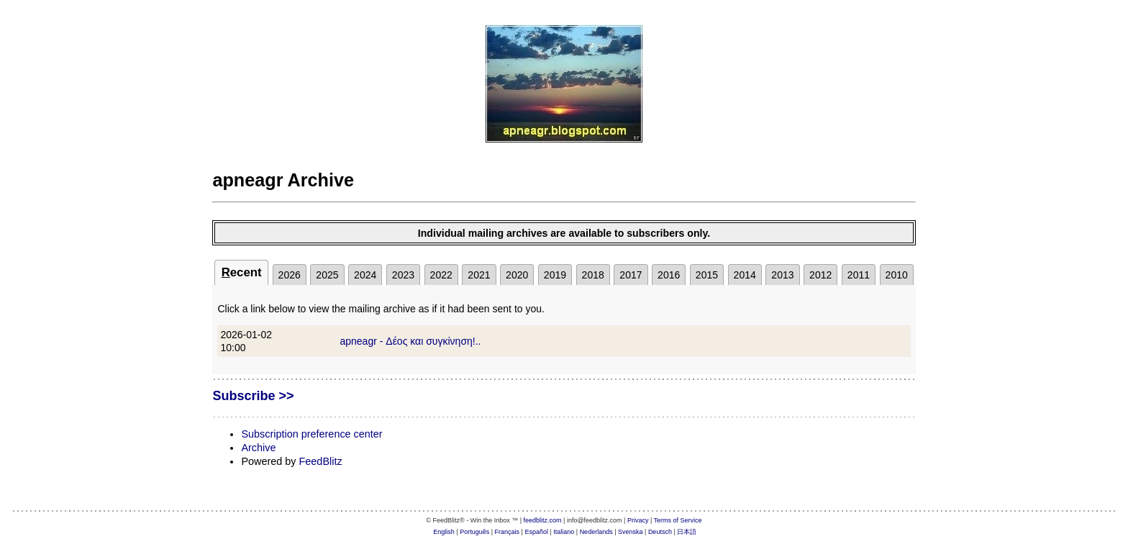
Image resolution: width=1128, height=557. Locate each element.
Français (507, 531)
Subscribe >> (253, 396)
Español (536, 531)
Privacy (638, 520)
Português (474, 531)
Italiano (563, 531)
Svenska (630, 531)
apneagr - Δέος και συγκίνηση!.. (410, 341)
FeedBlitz (320, 461)
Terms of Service (678, 520)
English (444, 531)
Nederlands (596, 531)
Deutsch (660, 531)
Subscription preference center (311, 434)
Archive (258, 447)
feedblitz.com (543, 520)
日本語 (686, 531)
